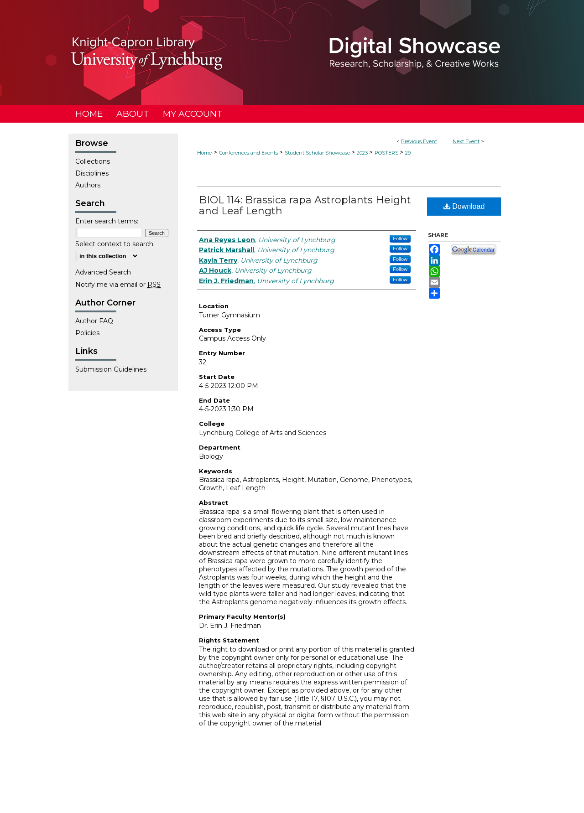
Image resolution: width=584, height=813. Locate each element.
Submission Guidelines (110, 369)
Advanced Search (103, 272)
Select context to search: (115, 244)
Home (204, 153)
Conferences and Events (249, 153)
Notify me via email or (118, 284)
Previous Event (419, 141)
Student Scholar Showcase (318, 153)
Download (464, 206)
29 (408, 153)
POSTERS (387, 153)
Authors (87, 185)
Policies (87, 333)
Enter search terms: (106, 221)
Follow (400, 238)
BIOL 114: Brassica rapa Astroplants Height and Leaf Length (305, 205)
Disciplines (92, 173)
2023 (363, 153)
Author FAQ (94, 321)
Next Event (466, 141)
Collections (92, 161)
